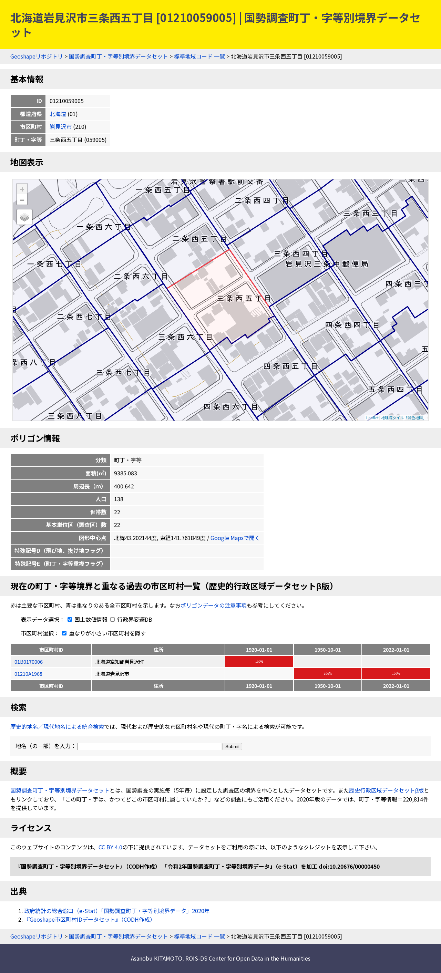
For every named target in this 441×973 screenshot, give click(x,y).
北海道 (58, 114)
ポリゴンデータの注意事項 (214, 605)
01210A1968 (28, 673)
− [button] (22, 199)
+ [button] (22, 189)
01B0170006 (28, 661)
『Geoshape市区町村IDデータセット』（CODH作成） (89, 919)
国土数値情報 (87, 619)
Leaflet (372, 417)
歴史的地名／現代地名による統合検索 (57, 726)
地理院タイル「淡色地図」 (404, 417)
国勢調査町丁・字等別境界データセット (118, 56)
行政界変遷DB (131, 619)
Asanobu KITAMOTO (156, 958)
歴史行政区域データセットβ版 (386, 790)
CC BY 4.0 (110, 847)
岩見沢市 (61, 126)
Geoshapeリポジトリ (36, 56)
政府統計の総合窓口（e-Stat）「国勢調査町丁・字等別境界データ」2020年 (117, 911)
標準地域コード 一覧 (199, 56)
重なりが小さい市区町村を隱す (102, 633)
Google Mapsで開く (235, 538)
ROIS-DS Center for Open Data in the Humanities (247, 958)
